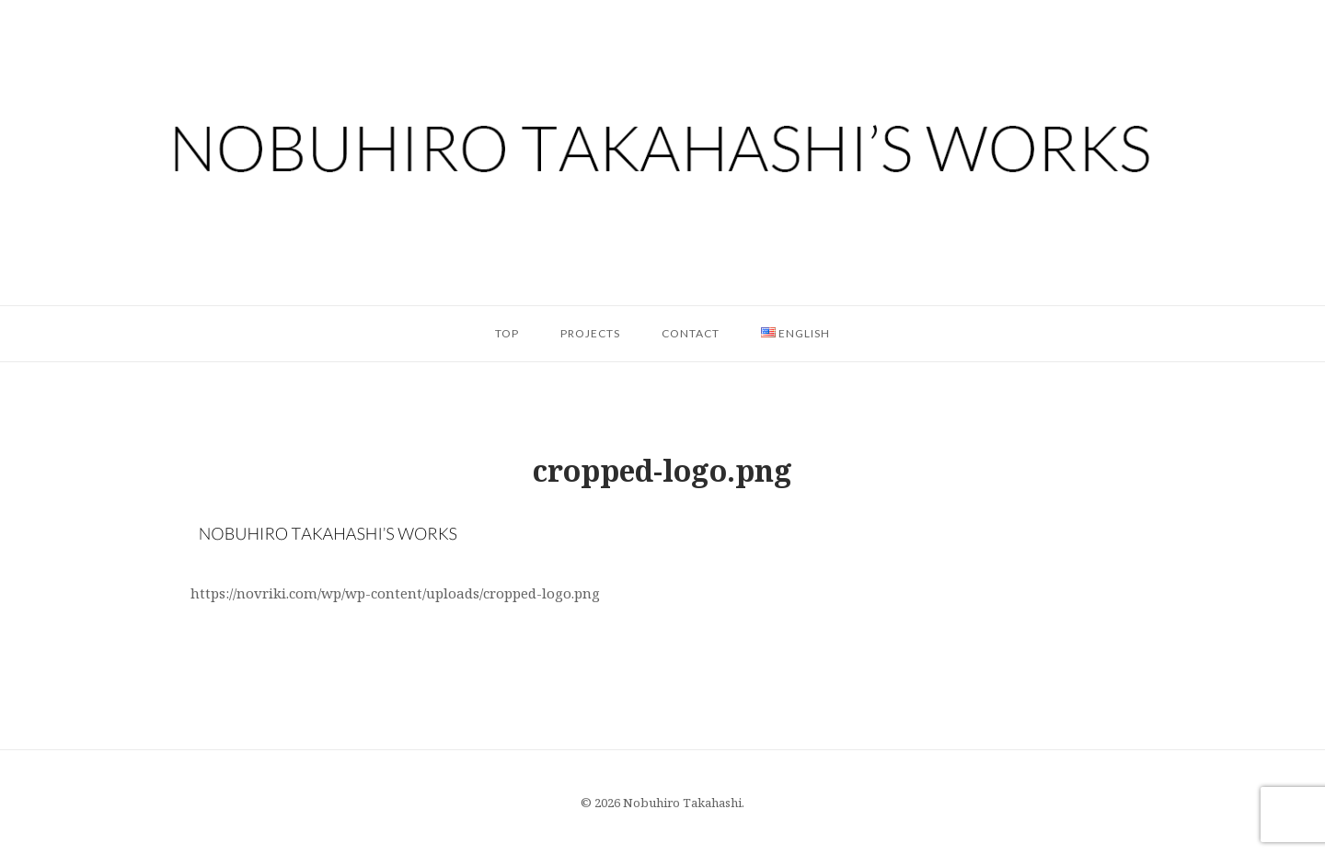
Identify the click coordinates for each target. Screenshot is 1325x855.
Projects (590, 333)
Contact (691, 333)
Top (507, 333)
